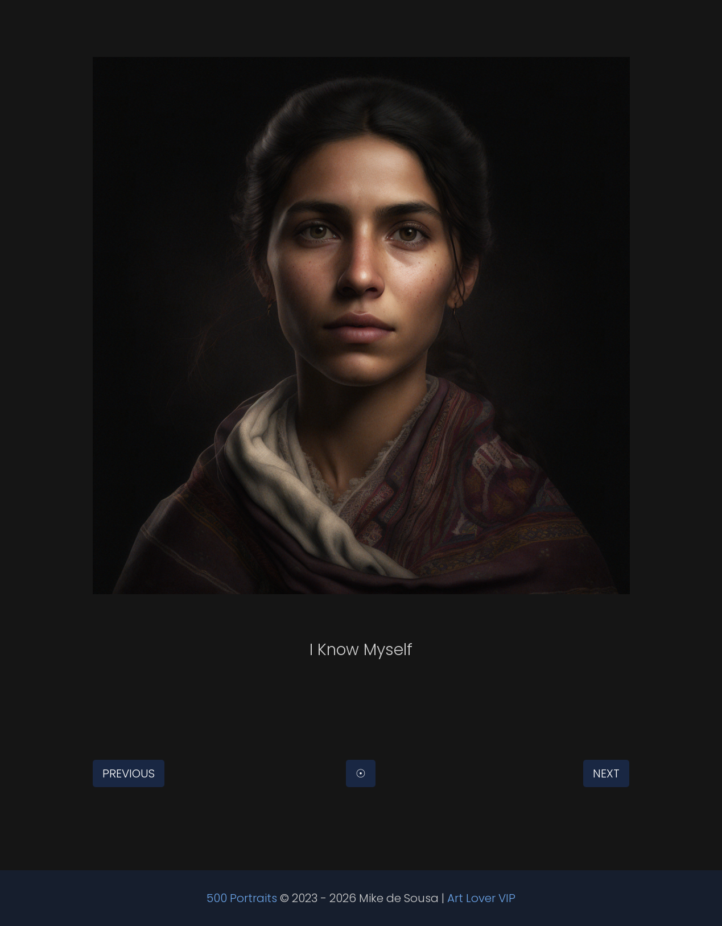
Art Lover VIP (481, 898)
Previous (128, 773)
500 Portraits (242, 898)
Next (606, 773)
